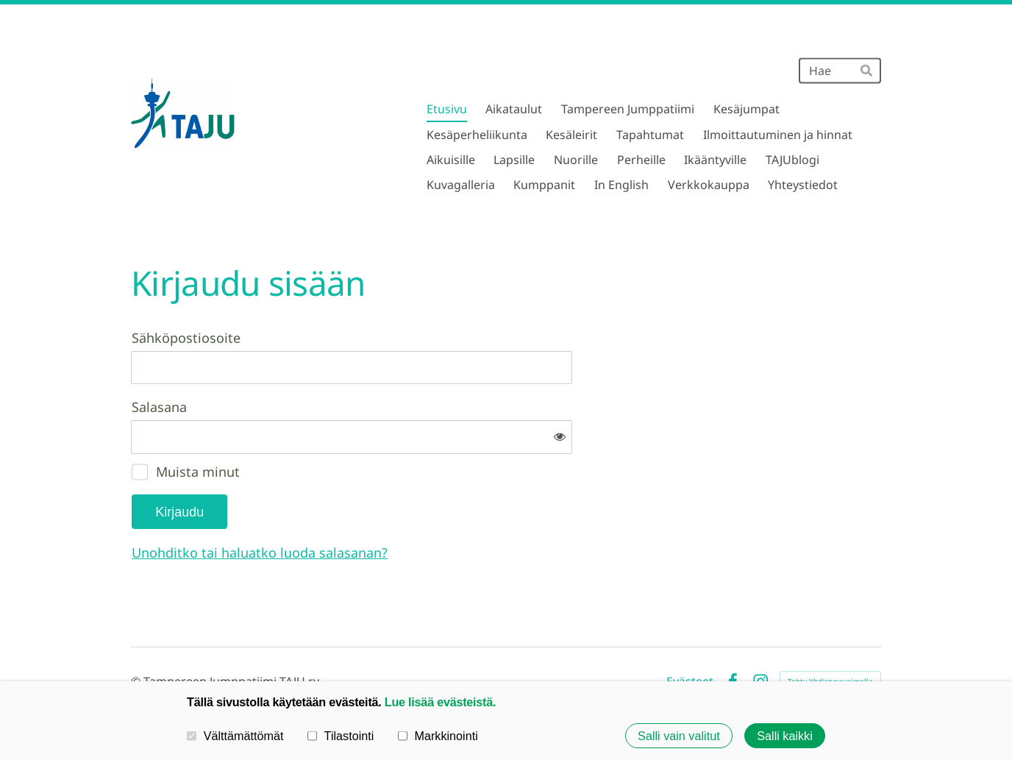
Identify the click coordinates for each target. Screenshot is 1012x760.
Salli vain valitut (679, 735)
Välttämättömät (235, 735)
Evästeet (689, 633)
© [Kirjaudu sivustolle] (137, 633)
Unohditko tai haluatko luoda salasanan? (418, 504)
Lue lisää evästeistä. (440, 701)
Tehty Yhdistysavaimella (830, 633)
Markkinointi (438, 735)
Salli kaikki (785, 735)
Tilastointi (340, 735)
